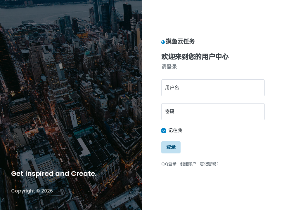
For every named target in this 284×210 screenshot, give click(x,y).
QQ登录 (168, 164)
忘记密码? (209, 164)
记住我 (175, 130)
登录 (171, 147)
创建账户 (188, 164)
